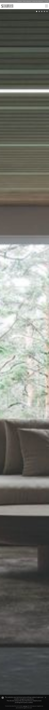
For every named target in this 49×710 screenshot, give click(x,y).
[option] (24, 359)
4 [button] (44, 11)
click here (25, 706)
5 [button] (47, 11)
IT (45, 1)
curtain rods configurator (37, 1)
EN (47, 1)
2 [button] (39, 11)
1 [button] (36, 11)
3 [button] (41, 11)
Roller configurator (27, 1)
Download (19, 1)
